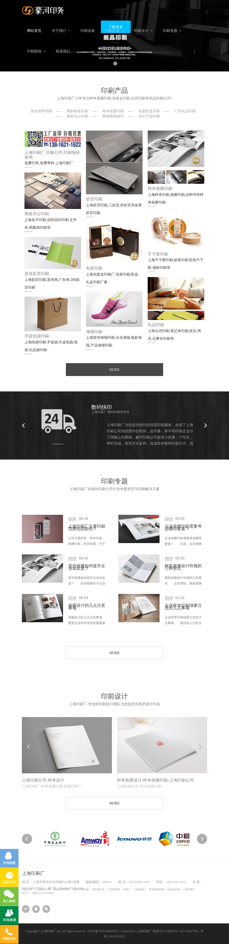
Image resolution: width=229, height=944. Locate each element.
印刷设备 (88, 31)
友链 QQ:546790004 (43, 893)
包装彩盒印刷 (149, 111)
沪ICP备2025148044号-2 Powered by (111, 931)
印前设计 (143, 31)
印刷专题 (172, 31)
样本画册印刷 (113, 111)
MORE (114, 370)
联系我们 (63, 51)
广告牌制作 (113, 889)
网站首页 (34, 31)
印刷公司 (27, 889)
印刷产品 (114, 31)
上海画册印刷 (42, 889)
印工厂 (26, 893)
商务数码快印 (113, 116)
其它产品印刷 (149, 116)
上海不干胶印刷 (80, 889)
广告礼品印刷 (185, 111)
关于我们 (61, 31)
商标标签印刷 (77, 111)
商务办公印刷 (77, 116)
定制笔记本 (98, 889)
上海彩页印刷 (60, 889)
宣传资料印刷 (41, 111)
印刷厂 (127, 889)
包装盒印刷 (173, 889)
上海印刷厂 (139, 889)
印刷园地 (36, 51)
